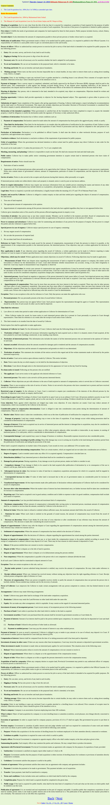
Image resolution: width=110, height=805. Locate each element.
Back (51, 798)
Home (71, 803)
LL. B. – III (59, 803)
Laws (66, 803)
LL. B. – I (49, 803)
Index (43, 803)
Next (59, 798)
